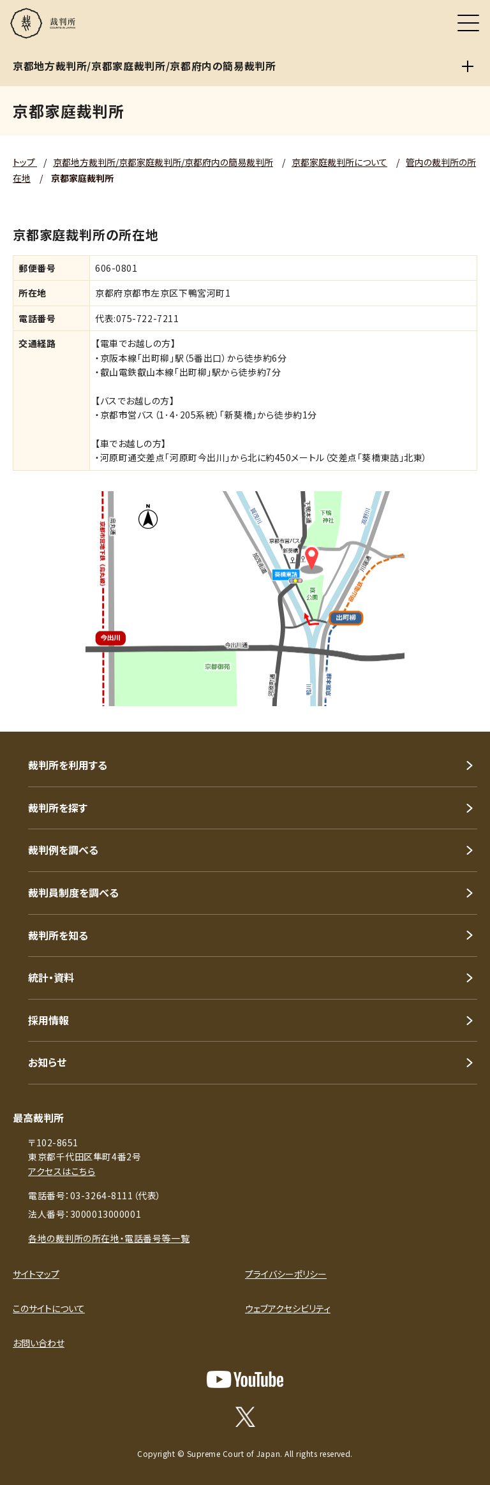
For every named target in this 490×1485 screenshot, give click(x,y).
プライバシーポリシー (286, 1273)
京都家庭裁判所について (339, 162)
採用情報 (48, 1020)
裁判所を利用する (67, 764)
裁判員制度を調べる (73, 892)
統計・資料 (51, 977)
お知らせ (47, 1062)
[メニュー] (468, 22)
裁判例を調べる (63, 849)
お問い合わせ (38, 1342)
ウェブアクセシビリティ (287, 1308)
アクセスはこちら (61, 1171)
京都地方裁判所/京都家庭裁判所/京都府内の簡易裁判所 (163, 162)
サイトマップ (36, 1273)
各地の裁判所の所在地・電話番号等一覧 (108, 1238)
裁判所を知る (58, 935)
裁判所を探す (57, 807)
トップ (25, 162)
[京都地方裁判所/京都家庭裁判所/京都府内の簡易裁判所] (467, 66)
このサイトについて (49, 1308)
